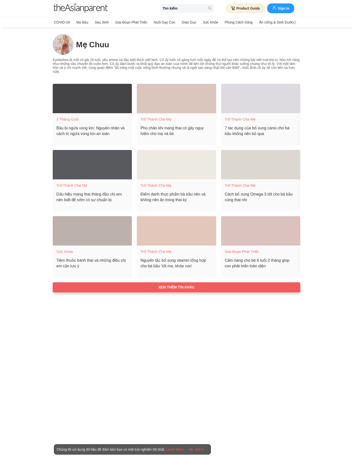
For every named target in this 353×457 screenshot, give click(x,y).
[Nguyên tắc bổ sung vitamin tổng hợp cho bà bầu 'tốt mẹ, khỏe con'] (176, 230)
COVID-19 (62, 22)
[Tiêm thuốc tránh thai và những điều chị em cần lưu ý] (92, 230)
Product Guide (245, 8)
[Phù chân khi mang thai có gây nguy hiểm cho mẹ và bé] (176, 98)
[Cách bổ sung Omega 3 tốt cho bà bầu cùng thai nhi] (260, 164)
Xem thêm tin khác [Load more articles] (176, 287)
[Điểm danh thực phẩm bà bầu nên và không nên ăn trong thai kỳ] (176, 164)
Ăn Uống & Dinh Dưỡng (274, 22)
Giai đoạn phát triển (130, 22)
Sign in (280, 7)
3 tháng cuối (67, 119)
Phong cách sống (236, 22)
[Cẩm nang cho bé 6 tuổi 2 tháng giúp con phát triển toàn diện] (260, 230)
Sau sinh (101, 22)
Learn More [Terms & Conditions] (175, 449)
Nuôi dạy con (162, 22)
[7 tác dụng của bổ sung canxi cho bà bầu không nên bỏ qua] (260, 98)
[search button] (210, 8)
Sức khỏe (207, 22)
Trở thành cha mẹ (155, 119)
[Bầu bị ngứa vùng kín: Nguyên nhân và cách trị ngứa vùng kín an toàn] (92, 98)
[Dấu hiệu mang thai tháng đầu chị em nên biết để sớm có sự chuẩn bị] (92, 164)
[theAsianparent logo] (81, 8)
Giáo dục (187, 22)
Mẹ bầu (82, 22)
